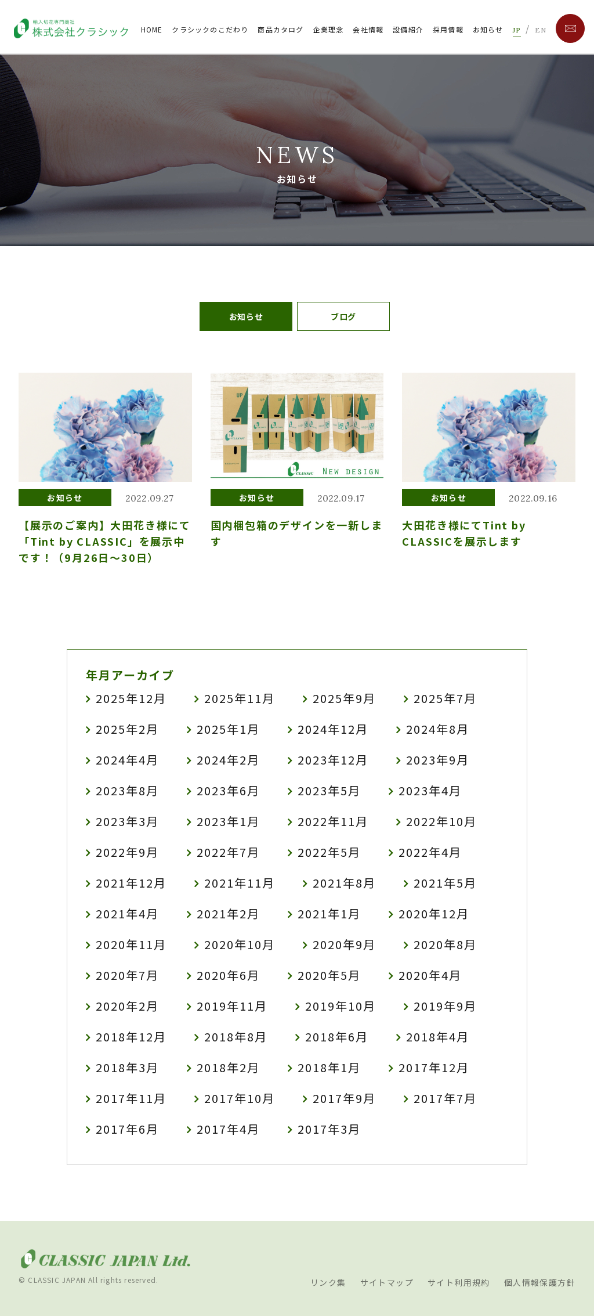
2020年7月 (127, 975)
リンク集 (328, 1282)
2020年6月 (228, 975)
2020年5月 (329, 975)
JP (517, 30)
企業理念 (328, 29)
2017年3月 (329, 1128)
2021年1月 (329, 913)
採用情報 (448, 29)
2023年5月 (329, 790)
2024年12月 (333, 728)
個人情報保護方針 (539, 1282)
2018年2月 (228, 1067)
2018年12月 (131, 1036)
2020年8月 (445, 944)
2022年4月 (430, 851)
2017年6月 (127, 1128)
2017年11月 (131, 1098)
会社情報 (368, 29)
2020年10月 (239, 944)
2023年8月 (127, 790)
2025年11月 (239, 698)
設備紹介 (408, 29)
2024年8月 (437, 728)
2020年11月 (131, 944)
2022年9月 (127, 851)
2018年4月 (437, 1036)
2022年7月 (228, 851)
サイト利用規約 (459, 1282)
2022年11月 (333, 821)
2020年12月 (434, 913)
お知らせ (488, 29)
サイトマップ (387, 1282)
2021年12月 (131, 882)
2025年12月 (131, 698)
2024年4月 (127, 759)
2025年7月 (445, 698)
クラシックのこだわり (210, 29)
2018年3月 (127, 1067)
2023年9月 (437, 759)
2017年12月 (434, 1067)
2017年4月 (228, 1128)
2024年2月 (228, 759)
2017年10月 (239, 1098)
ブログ (343, 316)
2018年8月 (235, 1036)
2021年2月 (228, 913)
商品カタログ (280, 29)
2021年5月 (445, 882)
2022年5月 (329, 851)
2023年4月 (430, 790)
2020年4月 (430, 975)
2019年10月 (340, 1005)
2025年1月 (228, 728)
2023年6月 (228, 790)
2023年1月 (228, 821)
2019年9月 (445, 1005)
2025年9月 (344, 698)
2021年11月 (239, 882)
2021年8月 (344, 882)
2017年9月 (344, 1098)
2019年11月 (232, 1005)
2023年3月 (127, 821)
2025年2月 (127, 728)
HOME (152, 29)
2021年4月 (127, 913)
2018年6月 (336, 1036)
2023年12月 (333, 759)
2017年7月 (445, 1098)
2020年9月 (344, 944)
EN (540, 30)
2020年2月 (127, 1005)
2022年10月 (441, 821)
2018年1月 (329, 1067)
